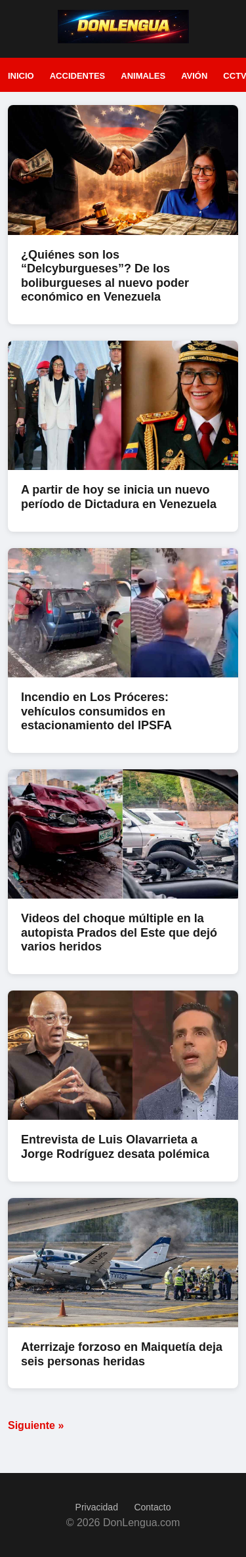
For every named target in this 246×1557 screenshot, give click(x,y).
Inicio (21, 76)
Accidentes (78, 76)
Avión (194, 76)
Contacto (152, 1507)
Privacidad (96, 1507)
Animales (143, 76)
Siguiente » (36, 1425)
